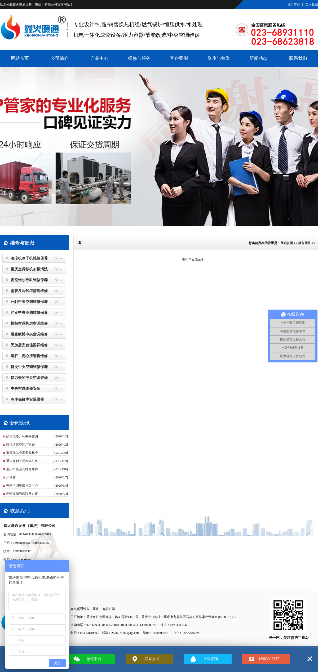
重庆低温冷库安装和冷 (22, 453)
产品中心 (99, 58)
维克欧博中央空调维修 (29, 334)
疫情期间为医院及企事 (22, 494)
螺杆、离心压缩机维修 (29, 356)
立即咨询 (210, 659)
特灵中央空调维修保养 (29, 367)
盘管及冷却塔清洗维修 (29, 291)
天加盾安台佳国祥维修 (29, 345)
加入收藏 (311, 4)
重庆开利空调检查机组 (22, 461)
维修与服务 (139, 58)
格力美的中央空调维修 (29, 378)
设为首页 (293, 4)
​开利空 (11, 477)
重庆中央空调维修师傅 (22, 469)
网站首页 (20, 58)
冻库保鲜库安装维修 (27, 399)
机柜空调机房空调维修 (29, 323)
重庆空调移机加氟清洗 (29, 269)
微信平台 (93, 659)
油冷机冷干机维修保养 (29, 258)
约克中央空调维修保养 (29, 313)
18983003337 (269, 659)
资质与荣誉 (218, 58)
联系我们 (298, 58)
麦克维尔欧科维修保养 (29, 280)
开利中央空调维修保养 (29, 302)
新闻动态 (258, 58)
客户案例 (179, 58)
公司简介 (60, 58)
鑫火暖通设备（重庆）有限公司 (35, 4)
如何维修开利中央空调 (22, 436)
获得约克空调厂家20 (20, 444)
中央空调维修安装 (25, 389)
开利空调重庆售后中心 (22, 485)
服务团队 (304, 243)
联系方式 (152, 659)
